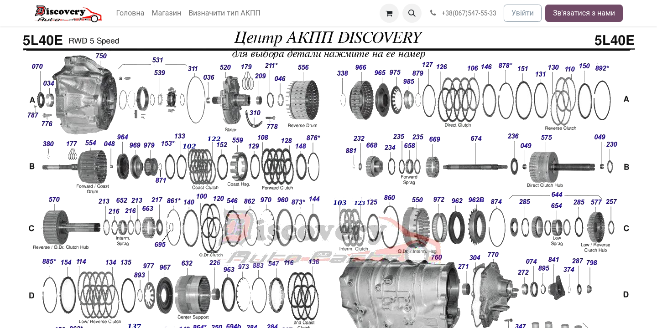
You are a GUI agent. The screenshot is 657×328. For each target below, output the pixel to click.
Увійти (522, 13)
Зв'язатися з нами (584, 13)
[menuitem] (130, 13)
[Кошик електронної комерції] (389, 13)
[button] (412, 13)
